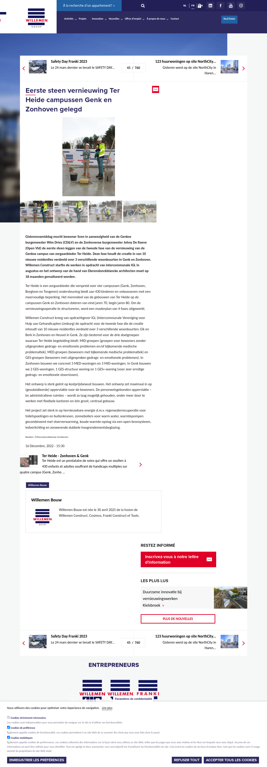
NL (184, 5)
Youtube (231, 5)
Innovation (97, 18)
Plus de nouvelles (178, 619)
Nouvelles (114, 18)
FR (192, 5)
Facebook (221, 5)
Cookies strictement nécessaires (28, 717)
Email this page (156, 89)
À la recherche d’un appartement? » (89, 5)
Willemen (36, 18)
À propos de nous (156, 18)
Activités (68, 18)
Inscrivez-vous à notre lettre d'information (172, 559)
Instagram (241, 5)
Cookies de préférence (23, 727)
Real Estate (229, 18)
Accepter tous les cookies (231, 760)
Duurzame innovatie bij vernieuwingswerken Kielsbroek (162, 598)
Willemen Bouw (38, 484)
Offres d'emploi (133, 18)
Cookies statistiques (21, 737)
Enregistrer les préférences (36, 760)
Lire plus (107, 708)
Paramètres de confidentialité (133, 698)
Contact (175, 18)
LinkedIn (210, 5)
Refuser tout (187, 760)
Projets (82, 18)
